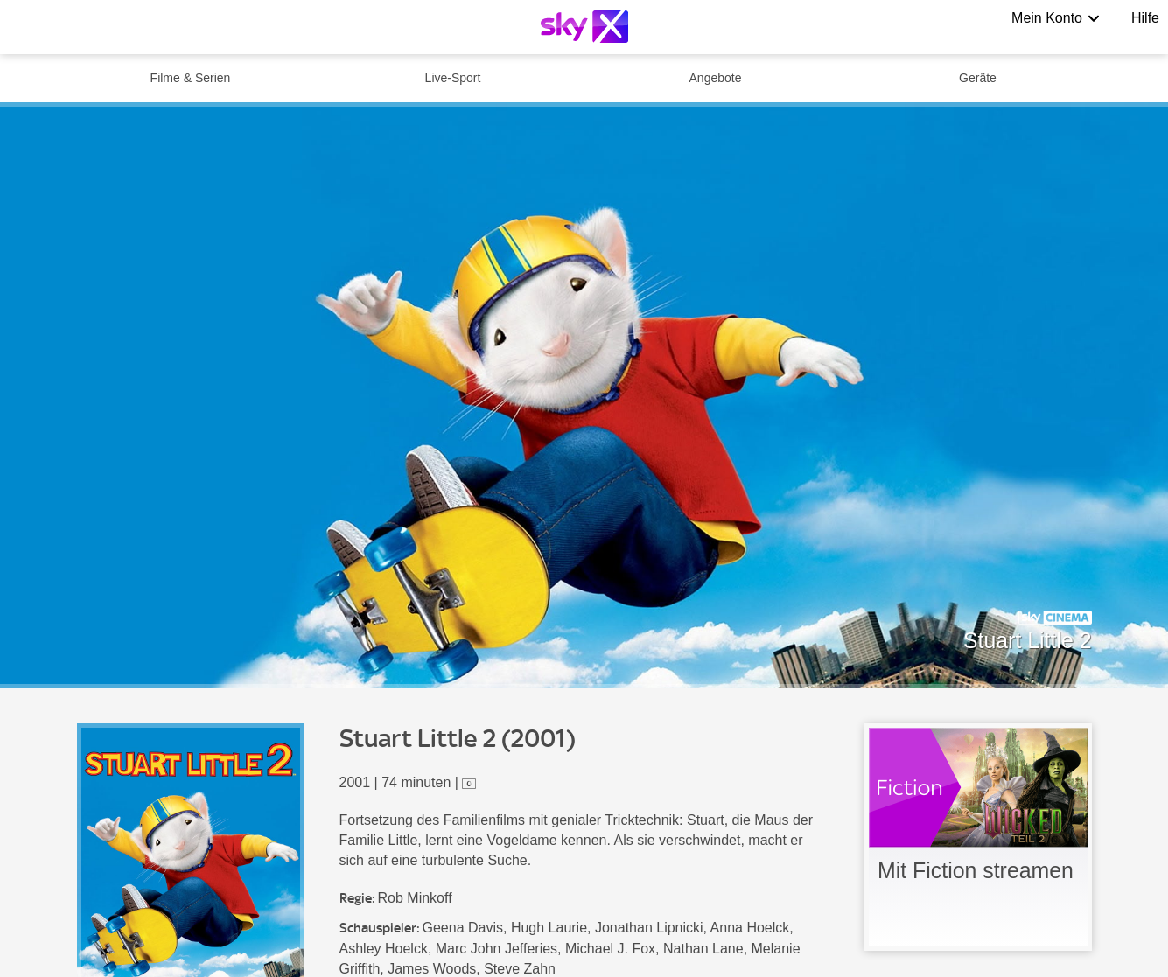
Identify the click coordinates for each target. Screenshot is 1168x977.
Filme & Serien (190, 78)
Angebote (715, 78)
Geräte (978, 78)
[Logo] (584, 26)
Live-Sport (453, 78)
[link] (978, 837)
